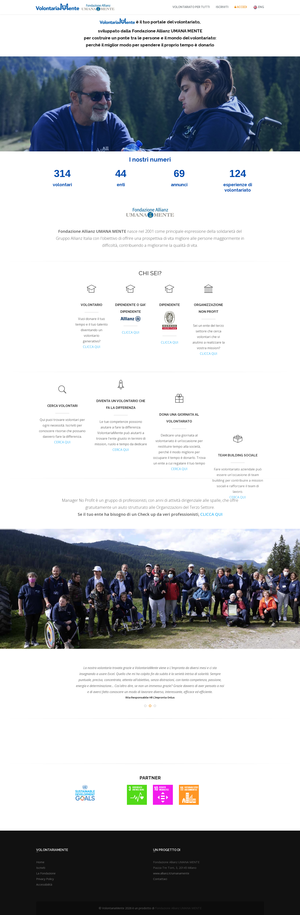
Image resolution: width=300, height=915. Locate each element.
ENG (258, 7)
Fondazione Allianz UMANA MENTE (178, 908)
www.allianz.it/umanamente (171, 873)
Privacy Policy (45, 879)
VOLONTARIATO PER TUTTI (191, 7)
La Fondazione (46, 873)
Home (40, 862)
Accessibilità (44, 884)
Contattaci (160, 879)
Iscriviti (222, 7)
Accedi (240, 7)
